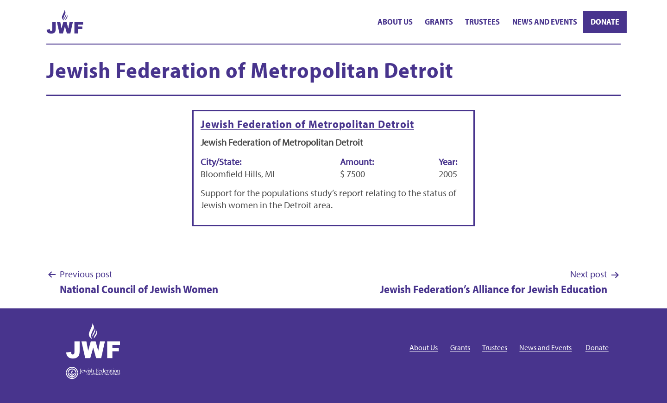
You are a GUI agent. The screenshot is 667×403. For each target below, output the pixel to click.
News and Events (544, 21)
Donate (605, 21)
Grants (439, 21)
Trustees (482, 21)
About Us (395, 21)
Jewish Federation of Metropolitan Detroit (307, 124)
